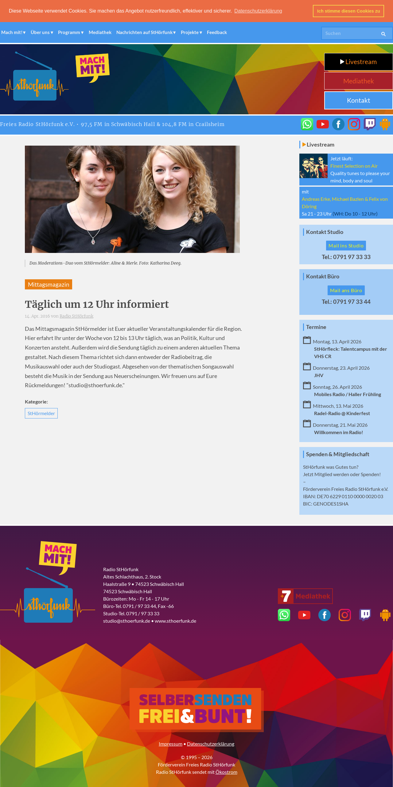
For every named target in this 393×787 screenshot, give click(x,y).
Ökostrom (226, 771)
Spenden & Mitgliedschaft (337, 453)
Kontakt (358, 100)
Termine (316, 326)
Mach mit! (11, 32)
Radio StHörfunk (76, 316)
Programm (69, 32)
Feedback (217, 32)
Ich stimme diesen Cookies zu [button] (348, 11)
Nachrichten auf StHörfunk (144, 32)
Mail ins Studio (346, 245)
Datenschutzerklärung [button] (258, 10)
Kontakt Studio (324, 231)
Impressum (170, 743)
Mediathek (100, 32)
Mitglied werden (331, 473)
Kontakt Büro (322, 276)
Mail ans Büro (346, 290)
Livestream (358, 61)
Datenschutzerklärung (210, 743)
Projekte (190, 32)
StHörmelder (41, 412)
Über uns (40, 32)
